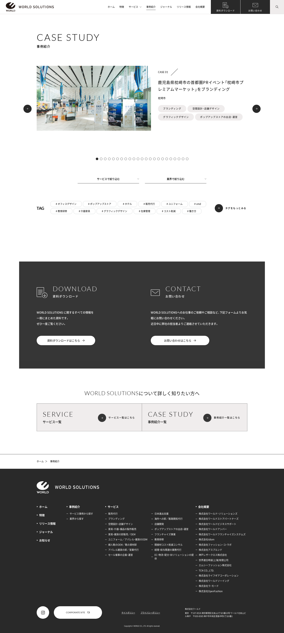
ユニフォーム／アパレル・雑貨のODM (127, 539)
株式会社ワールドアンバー (213, 529)
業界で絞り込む (186, 179)
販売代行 (113, 513)
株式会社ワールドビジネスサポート (217, 524)
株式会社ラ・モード (209, 586)
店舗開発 (159, 524)
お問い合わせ (255, 10)
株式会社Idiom (206, 539)
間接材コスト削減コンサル (168, 544)
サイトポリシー (128, 612)
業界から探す (77, 519)
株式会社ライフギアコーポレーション (219, 575)
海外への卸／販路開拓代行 (168, 519)
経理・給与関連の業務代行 (167, 550)
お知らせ (44, 540)
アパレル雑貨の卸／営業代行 (123, 550)
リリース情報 (184, 7)
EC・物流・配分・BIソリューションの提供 (174, 556)
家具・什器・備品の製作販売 (122, 529)
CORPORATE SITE (78, 612)
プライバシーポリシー (150, 612)
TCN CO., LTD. (206, 570)
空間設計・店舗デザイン (120, 524)
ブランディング (116, 519)
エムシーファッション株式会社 (215, 565)
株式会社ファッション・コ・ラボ (215, 544)
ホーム (111, 7)
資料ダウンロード (225, 10)
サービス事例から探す (81, 513)
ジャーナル (166, 7)
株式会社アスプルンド (210, 550)
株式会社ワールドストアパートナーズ (219, 519)
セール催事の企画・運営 (120, 555)
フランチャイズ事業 (165, 534)
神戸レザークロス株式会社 (213, 555)
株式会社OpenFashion (211, 591)
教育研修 (159, 539)
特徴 (121, 7)
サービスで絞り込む (118, 179)
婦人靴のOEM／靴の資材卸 (122, 544)
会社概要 (200, 7)
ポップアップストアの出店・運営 (171, 529)
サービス (135, 7)
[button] (27, 109)
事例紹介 (151, 7)
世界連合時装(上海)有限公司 (213, 560)
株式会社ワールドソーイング (214, 581)
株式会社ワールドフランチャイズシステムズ (222, 534)
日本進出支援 (161, 513)
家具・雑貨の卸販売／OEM (122, 534)
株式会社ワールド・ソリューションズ (218, 513)
